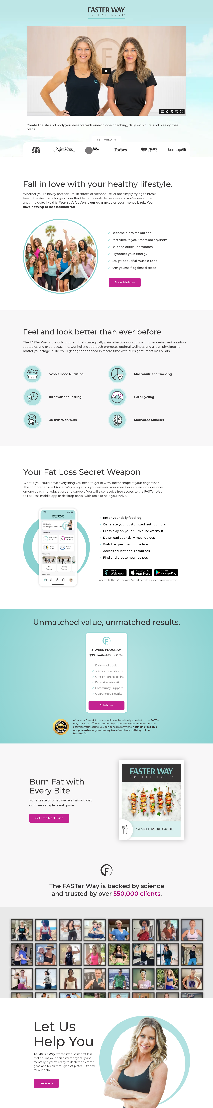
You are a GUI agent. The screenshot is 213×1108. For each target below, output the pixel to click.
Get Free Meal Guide (49, 818)
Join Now (106, 705)
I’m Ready (46, 1083)
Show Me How (125, 282)
